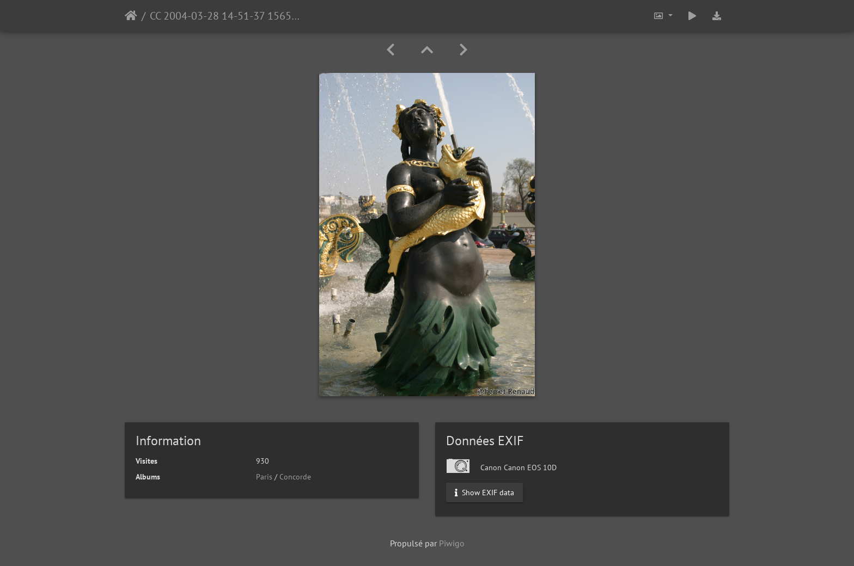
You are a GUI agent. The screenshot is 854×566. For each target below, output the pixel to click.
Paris (264, 477)
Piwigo (452, 543)
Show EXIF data (484, 492)
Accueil (131, 16)
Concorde (295, 477)
